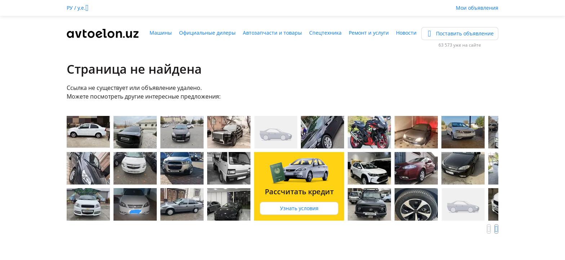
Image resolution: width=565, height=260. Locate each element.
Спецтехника (325, 32)
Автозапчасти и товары (272, 32)
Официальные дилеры (207, 32)
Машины (161, 32)
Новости (406, 32)
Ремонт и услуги (369, 32)
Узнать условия (299, 208)
